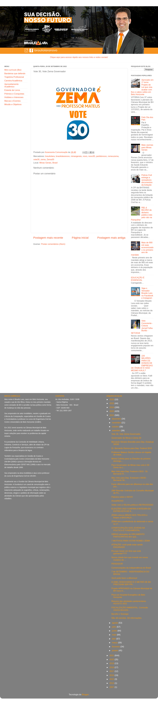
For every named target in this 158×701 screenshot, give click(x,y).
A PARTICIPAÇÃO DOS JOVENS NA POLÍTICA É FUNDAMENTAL (128, 529)
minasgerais (76, 156)
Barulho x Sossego (119, 614)
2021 (112, 655)
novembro (116, 422)
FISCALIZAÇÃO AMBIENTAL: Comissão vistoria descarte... (129, 608)
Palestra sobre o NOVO (122, 497)
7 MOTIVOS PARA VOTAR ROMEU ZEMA (130, 541)
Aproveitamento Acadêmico (11, 85)
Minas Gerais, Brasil (48, 163)
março (115, 642)
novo (85, 156)
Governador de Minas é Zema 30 (126, 438)
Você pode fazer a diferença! (124, 578)
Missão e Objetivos (13, 104)
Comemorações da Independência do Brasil (131, 568)
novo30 (91, 156)
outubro (115, 426)
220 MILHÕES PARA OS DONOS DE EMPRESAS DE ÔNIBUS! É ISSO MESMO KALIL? (142, 363)
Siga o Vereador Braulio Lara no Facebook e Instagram (147, 293)
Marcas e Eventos (12, 101)
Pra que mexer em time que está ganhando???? (126, 552)
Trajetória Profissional (14, 77)
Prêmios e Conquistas (14, 94)
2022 (112, 415)
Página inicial (80, 237)
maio (114, 635)
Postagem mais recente (48, 237)
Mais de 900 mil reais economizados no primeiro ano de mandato (142, 248)
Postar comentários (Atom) (53, 244)
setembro (116, 430)
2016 (112, 675)
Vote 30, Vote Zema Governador (125, 434)
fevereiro (116, 646)
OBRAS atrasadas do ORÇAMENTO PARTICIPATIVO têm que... (127, 535)
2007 (112, 687)
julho (114, 627)
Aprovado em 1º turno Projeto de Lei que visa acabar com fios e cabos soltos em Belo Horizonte (142, 87)
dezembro (116, 419)
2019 (112, 663)
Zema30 (50, 159)
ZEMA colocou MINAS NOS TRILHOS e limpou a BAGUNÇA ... (129, 516)
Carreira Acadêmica (13, 80)
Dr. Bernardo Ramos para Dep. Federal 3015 (131, 448)
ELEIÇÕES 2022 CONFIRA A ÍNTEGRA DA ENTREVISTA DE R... (131, 510)
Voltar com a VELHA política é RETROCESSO (132, 505)
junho (114, 631)
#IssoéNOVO (117, 501)
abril (114, 639)
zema (43, 159)
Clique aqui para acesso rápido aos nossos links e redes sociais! (79, 57)
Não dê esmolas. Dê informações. (126, 618)
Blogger (85, 694)
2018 (112, 667)
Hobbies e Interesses (13, 97)
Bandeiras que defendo (14, 73)
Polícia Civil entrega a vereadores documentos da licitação (146, 180)
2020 (112, 659)
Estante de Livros (12, 90)
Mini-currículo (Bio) (12, 70)
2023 (112, 411)
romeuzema (113, 156)
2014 (112, 683)
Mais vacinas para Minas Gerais (147, 147)
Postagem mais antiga (111, 237)
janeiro (115, 650)
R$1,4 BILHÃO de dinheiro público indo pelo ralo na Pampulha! (141, 213)
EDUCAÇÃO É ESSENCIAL (137, 278)
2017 (112, 671)
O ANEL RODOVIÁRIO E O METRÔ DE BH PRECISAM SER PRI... (131, 583)
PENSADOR (117, 564)
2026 (112, 399)
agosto (115, 623)
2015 (112, 679)
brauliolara (50, 156)
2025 (112, 403)
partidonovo (101, 156)
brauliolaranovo (63, 156)
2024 (112, 407)
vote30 (36, 159)
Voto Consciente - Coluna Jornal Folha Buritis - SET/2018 (142, 327)
